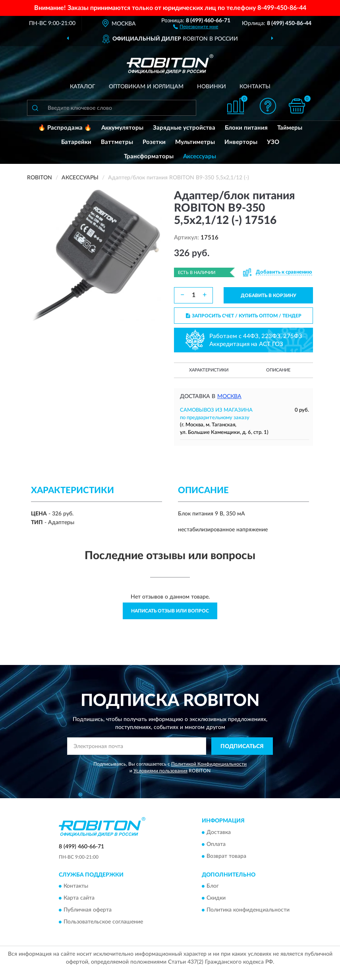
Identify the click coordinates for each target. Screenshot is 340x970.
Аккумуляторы (122, 128)
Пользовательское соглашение (103, 922)
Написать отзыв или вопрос (170, 610)
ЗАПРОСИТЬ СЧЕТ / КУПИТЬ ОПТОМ (243, 315)
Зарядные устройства (184, 128)
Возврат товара (226, 856)
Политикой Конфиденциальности (209, 764)
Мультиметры (195, 142)
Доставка (219, 832)
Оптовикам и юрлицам (146, 86)
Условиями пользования (160, 770)
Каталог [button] (82, 86)
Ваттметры (117, 142)
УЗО (273, 142)
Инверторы (240, 142)
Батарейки (76, 142)
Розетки (154, 142)
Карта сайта (79, 898)
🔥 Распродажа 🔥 (65, 128)
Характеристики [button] (208, 370)
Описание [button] (278, 370)
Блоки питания (246, 128)
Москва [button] (229, 396)
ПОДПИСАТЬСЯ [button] (242, 746)
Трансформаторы (149, 156)
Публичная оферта (88, 910)
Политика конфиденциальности (248, 910)
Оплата (216, 844)
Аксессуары (199, 156)
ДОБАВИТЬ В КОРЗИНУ (268, 295)
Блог (213, 886)
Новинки (211, 86)
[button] (195, 26)
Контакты (255, 86)
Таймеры (289, 128)
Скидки (216, 898)
